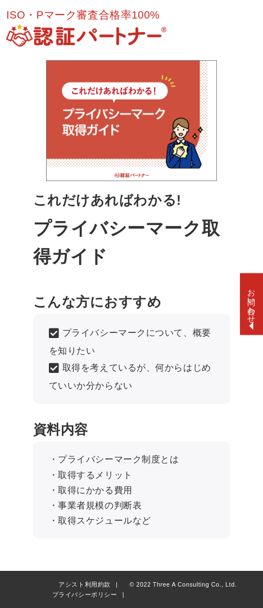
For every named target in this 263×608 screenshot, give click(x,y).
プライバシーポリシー (84, 594)
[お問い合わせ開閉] (251, 304)
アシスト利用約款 (84, 584)
